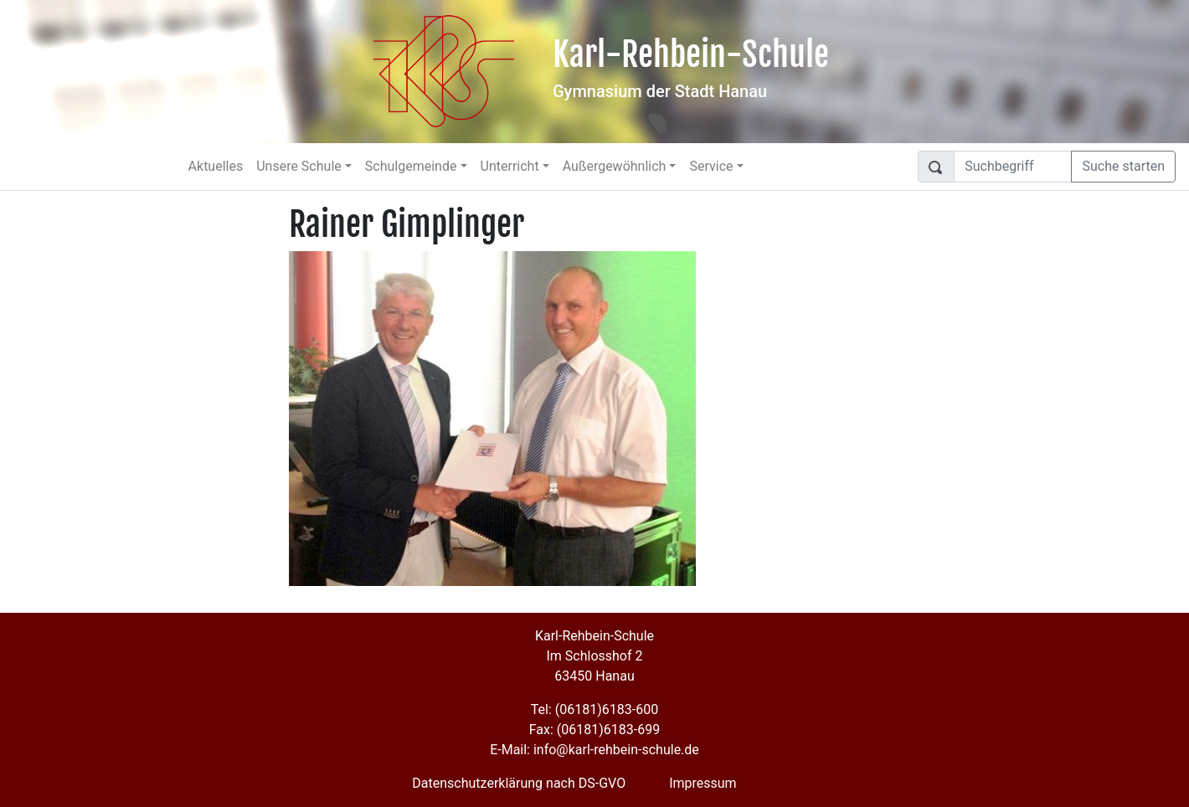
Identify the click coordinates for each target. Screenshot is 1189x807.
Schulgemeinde (411, 166)
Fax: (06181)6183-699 (594, 730)
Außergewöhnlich (615, 166)
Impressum (703, 783)
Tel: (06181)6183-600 (594, 709)
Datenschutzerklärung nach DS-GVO (518, 783)
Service (711, 166)
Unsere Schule (299, 166)
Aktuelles (216, 166)
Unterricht (510, 166)
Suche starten (1123, 166)
